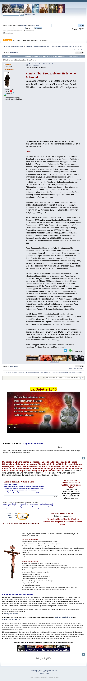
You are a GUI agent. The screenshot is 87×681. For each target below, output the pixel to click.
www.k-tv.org (12, 515)
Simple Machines (52, 670)
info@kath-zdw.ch (11, 614)
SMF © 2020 (43, 670)
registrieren (35, 25)
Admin (9, 64)
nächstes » (80, 50)
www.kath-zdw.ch (54, 361)
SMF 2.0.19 (34, 670)
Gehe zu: (41, 378)
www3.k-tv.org (12, 513)
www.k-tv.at (13, 517)
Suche (6, 443)
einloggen (23, 25)
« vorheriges (73, 50)
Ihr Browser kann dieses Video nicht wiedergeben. (43, 412)
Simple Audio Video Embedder (44, 672)
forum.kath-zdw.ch (11, 619)
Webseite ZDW (30, 14)
